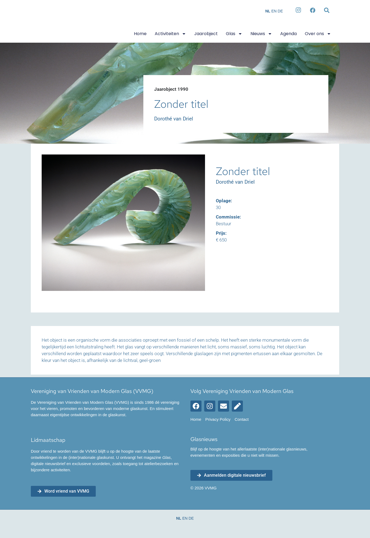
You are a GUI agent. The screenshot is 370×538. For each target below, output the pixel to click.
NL (267, 11)
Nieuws (261, 33)
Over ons (318, 33)
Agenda (288, 34)
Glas (234, 33)
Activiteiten (170, 33)
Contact (241, 419)
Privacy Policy (217, 419)
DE (280, 11)
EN (273, 11)
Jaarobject (206, 34)
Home (140, 34)
